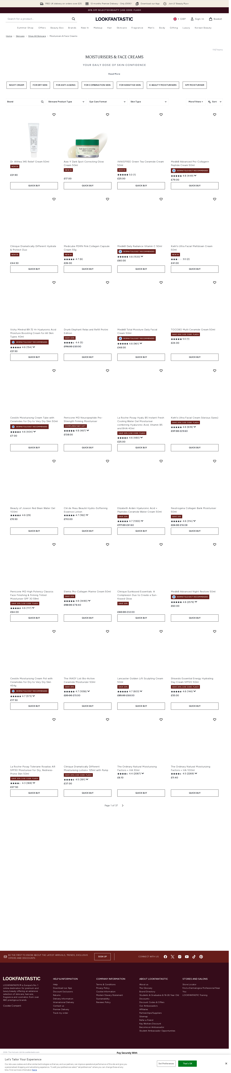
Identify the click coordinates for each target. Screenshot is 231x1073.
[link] (197, 19)
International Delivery (63, 1007)
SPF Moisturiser (194, 139)
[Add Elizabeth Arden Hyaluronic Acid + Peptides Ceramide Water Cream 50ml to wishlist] (161, 602)
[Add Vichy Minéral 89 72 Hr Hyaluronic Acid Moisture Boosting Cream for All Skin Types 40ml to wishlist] (54, 423)
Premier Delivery (61, 1014)
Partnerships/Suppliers (150, 1017)
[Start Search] (73, 19)
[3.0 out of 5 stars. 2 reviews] (180, 400)
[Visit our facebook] (165, 961)
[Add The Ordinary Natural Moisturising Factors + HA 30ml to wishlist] (161, 860)
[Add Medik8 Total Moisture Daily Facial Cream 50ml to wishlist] (161, 423)
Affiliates (143, 1014)
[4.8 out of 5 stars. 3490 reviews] (75, 742)
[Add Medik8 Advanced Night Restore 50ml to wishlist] (214, 685)
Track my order (60, 1017)
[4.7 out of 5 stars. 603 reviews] (128, 832)
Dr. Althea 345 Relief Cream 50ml (29, 302)
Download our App (62, 993)
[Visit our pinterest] (201, 961)
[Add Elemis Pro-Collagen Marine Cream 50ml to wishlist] (107, 685)
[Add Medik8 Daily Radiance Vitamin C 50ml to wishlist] (161, 340)
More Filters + (196, 156)
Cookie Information (106, 996)
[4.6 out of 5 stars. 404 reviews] (21, 573)
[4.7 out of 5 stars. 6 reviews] (73, 400)
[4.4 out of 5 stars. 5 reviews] (73, 483)
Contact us (58, 1010)
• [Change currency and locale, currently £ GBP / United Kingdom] (179, 19)
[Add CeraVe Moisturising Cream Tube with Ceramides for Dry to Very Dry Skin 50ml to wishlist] (54, 511)
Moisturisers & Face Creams (114, 111)
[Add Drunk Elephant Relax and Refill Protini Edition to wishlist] (107, 423)
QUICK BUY (34, 326)
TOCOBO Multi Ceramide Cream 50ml (193, 470)
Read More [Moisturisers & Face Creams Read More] (114, 128)
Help (55, 989)
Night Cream (16, 139)
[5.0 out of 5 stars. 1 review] (126, 315)
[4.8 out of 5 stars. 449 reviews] (182, 317)
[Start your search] (41, 19)
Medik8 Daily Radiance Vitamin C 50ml (139, 387)
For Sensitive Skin (130, 139)
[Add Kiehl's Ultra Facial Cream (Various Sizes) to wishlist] (214, 511)
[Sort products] (215, 156)
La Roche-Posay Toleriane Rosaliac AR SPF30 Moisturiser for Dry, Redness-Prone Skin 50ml (32, 911)
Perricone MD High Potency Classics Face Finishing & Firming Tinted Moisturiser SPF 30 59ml (31, 736)
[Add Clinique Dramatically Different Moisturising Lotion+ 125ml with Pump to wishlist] (107, 860)
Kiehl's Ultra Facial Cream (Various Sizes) (194, 558)
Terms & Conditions (106, 989)
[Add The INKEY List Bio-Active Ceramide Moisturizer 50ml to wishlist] (107, 772)
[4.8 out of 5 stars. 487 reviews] (75, 572)
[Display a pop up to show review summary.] (195, 316)
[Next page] (122, 946)
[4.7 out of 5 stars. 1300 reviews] (128, 662)
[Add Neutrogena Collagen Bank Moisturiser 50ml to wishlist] (214, 602)
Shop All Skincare (37, 36)
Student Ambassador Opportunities (157, 1035)
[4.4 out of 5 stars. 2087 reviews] (129, 914)
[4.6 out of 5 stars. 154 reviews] (21, 488)
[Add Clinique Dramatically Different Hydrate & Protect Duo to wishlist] (54, 340)
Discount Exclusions (63, 996)
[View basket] (215, 19)
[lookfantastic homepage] (114, 19)
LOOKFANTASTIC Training (195, 1000)
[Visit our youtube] (186, 961)
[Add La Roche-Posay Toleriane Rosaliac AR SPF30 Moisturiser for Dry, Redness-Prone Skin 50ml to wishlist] (54, 860)
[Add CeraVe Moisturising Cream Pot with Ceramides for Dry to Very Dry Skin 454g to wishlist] (54, 772)
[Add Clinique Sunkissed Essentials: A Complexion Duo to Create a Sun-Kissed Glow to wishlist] (161, 685)
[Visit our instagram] (179, 961)
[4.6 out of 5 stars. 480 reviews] (128, 579)
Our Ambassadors (148, 1010)
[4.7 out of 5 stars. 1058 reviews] (75, 832)
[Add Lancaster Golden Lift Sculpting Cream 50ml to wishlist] (161, 772)
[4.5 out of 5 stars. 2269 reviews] (182, 914)
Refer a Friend (146, 1025)
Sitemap (143, 1021)
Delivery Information (63, 1003)
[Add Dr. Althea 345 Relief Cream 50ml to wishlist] (54, 255)
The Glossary (145, 993)
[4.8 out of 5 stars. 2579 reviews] (182, 743)
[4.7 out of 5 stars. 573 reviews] (21, 837)
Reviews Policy (103, 1007)
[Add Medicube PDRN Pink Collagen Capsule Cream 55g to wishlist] (107, 340)
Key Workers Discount (150, 1028)
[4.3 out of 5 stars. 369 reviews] (21, 924)
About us (143, 989)
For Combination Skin (97, 139)
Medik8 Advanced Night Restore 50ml (193, 732)
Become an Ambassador (151, 1032)
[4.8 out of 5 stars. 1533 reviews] (128, 398)
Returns (57, 1000)
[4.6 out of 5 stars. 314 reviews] (182, 662)
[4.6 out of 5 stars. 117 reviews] (20, 749)
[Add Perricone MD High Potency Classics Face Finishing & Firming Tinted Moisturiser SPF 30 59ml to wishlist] (54, 685)
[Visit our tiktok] (194, 961)
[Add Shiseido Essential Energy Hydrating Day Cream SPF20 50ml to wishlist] (214, 772)
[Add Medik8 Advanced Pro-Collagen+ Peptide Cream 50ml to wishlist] (214, 255)
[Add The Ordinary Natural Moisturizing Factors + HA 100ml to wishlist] (214, 860)
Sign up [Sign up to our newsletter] (102, 961)
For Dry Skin (40, 139)
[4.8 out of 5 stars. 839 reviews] (182, 568)
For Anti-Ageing (66, 139)
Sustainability (102, 1003)
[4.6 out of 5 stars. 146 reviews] (182, 832)
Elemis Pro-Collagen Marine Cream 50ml (87, 732)
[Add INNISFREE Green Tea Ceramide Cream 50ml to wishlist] (161, 255)
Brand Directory (147, 996)
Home (9, 36)
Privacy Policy (102, 993)
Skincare (20, 36)
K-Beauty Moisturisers (163, 139)
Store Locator (189, 989)
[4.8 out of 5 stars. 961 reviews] (128, 484)
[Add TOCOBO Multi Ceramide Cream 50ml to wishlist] (214, 423)
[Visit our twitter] (172, 961)
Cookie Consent (12, 1010)
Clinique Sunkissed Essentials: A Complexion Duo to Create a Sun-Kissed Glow (137, 736)
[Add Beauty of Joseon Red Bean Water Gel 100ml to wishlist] (54, 602)
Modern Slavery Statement (109, 1000)
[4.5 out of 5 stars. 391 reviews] (74, 920)
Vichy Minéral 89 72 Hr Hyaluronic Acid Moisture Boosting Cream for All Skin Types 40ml (33, 474)
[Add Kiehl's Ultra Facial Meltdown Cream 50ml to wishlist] (214, 340)
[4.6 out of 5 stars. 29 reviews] (20, 656)
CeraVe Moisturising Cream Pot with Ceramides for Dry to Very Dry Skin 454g (31, 823)
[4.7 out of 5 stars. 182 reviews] (74, 656)
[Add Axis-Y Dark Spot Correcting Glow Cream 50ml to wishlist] (107, 255)
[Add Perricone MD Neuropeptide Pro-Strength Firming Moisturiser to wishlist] (107, 511)
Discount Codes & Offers (152, 1007)
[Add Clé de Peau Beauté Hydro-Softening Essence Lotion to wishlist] (107, 602)
